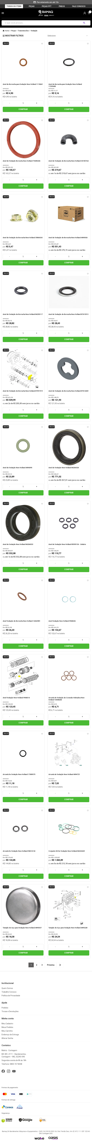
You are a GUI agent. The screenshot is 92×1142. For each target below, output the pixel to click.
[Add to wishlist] (42, 44)
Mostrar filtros (13, 35)
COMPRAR (23, 109)
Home (7, 31)
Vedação (34, 31)
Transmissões (23, 31)
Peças (13, 31)
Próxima (50, 965)
